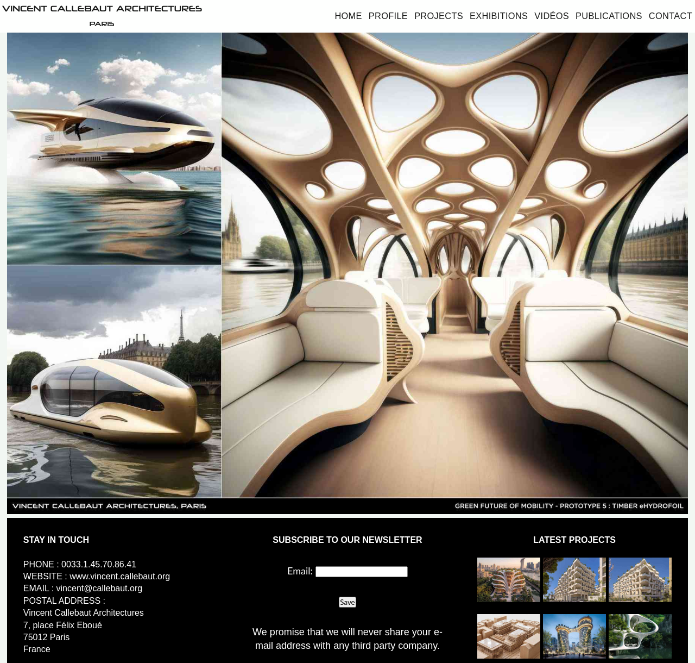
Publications (609, 16)
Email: (300, 571)
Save (347, 602)
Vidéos (551, 16)
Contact (670, 16)
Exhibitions (499, 16)
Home (348, 16)
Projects (438, 16)
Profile (388, 16)
